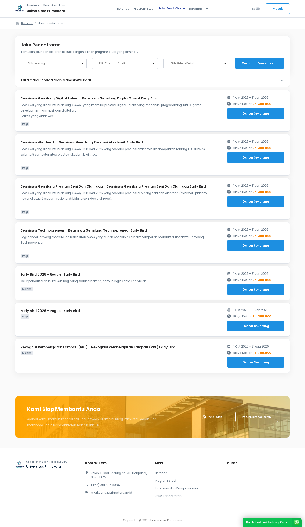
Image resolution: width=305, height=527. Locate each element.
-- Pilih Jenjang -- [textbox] (36, 63)
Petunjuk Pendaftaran (256, 417)
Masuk (278, 9)
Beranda (123, 9)
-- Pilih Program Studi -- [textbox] (112, 63)
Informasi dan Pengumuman (176, 488)
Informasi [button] (199, 9)
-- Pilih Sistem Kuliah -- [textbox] (182, 63)
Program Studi (143, 9)
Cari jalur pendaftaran (259, 63)
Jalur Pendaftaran (171, 8)
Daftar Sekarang (256, 113)
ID (256, 9)
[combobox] (54, 63)
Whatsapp (212, 417)
